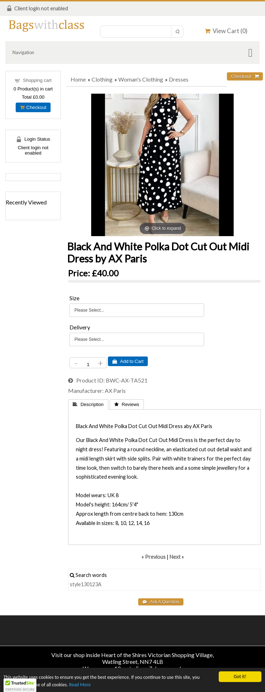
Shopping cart (37, 80)
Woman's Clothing (140, 79)
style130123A (86, 584)
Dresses (178, 79)
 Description (88, 404)
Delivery (79, 327)
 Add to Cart (128, 361)
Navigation (23, 52)
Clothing (102, 79)
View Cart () (226, 31)
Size (74, 298)
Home (78, 79)
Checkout (33, 107)
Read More (80, 685)
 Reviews (126, 404)
